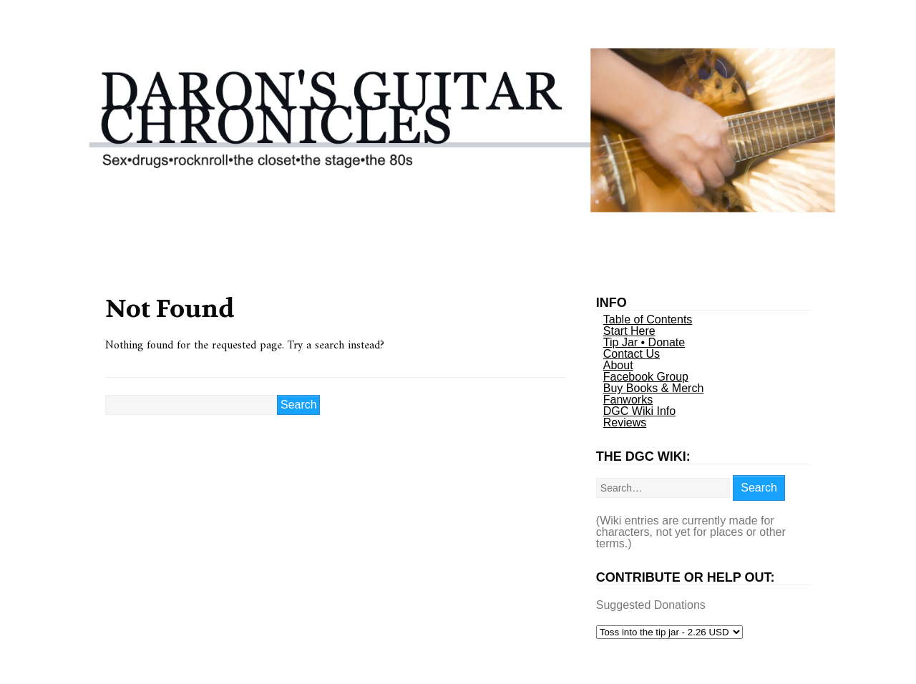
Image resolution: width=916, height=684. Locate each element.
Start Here (629, 331)
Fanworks (628, 400)
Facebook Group (645, 377)
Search (759, 488)
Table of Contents (648, 319)
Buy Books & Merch (653, 388)
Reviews (624, 422)
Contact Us (631, 354)
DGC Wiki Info (639, 411)
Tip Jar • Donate (644, 342)
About (618, 365)
